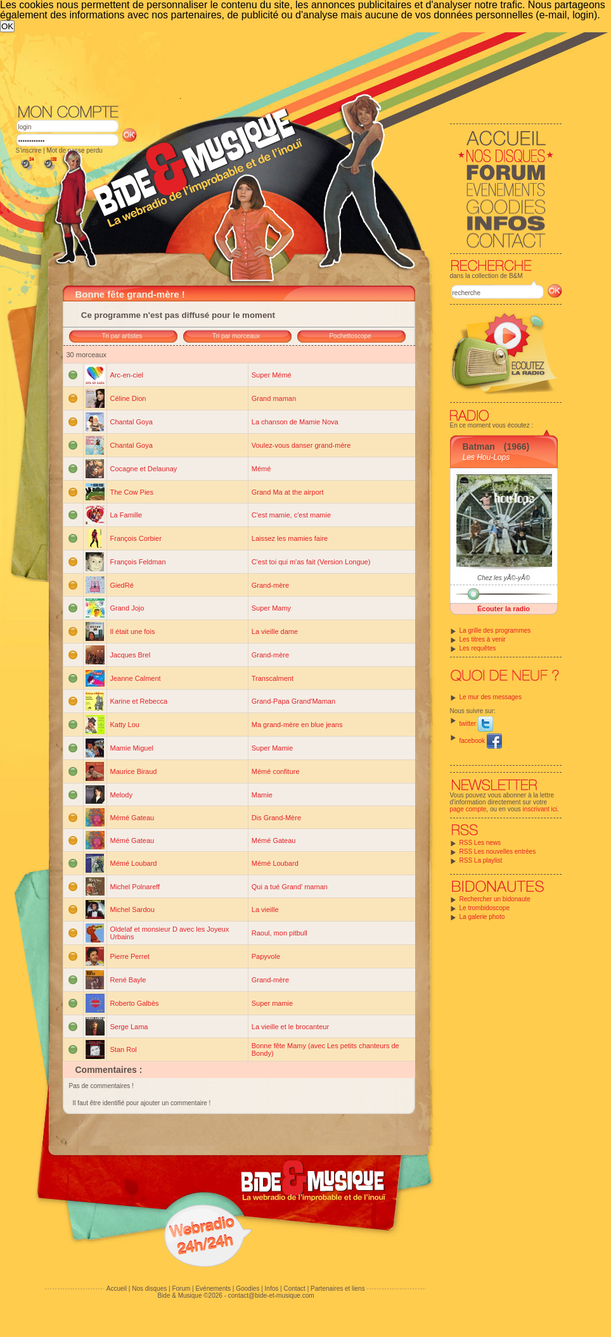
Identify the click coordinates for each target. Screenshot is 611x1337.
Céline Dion (128, 398)
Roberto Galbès (134, 1003)
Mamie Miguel (131, 748)
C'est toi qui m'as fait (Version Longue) (311, 562)
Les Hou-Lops (486, 457)
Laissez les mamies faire (290, 538)
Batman (479, 446)
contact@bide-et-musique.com (271, 1295)
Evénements (213, 1288)
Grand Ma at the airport (288, 492)
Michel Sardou (132, 909)
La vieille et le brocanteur (290, 1026)
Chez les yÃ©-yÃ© (503, 577)
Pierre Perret (130, 956)
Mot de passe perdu (74, 150)
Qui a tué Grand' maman (290, 886)
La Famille (126, 515)
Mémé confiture (276, 771)
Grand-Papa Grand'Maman (293, 701)
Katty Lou (124, 724)
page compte (468, 809)
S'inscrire (29, 150)
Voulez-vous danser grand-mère (301, 445)
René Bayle (128, 980)
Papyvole (266, 956)
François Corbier (136, 538)
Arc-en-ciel (127, 375)
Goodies (247, 1288)
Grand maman (274, 398)
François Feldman (138, 562)
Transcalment (272, 678)
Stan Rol (123, 1049)
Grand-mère (270, 585)
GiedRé (122, 585)
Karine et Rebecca (139, 701)
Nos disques (149, 1288)
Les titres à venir (483, 639)
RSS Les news (480, 842)
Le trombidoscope (485, 907)
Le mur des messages (491, 697)
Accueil (116, 1288)
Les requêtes (478, 648)
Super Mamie (272, 748)
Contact (294, 1288)
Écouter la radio (503, 608)
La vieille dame (275, 631)
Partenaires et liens (338, 1288)
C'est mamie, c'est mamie (291, 515)
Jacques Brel (130, 655)
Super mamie (272, 1003)
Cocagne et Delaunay (143, 468)
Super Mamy (271, 608)
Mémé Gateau (132, 817)
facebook (481, 740)
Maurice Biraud (133, 771)
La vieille (265, 909)
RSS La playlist (481, 860)
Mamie (262, 795)
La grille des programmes (495, 630)
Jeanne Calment (135, 678)
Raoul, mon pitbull (279, 933)
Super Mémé (272, 375)
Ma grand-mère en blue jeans (297, 724)
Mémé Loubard (133, 863)
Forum (181, 1288)
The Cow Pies (131, 492)
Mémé (261, 468)
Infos (272, 1288)
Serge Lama (129, 1026)
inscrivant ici (540, 809)
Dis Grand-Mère (276, 817)
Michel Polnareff (135, 886)
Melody (121, 795)
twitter (476, 723)
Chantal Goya (131, 422)
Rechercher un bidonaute (495, 899)
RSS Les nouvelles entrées (498, 851)
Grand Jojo (127, 608)
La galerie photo (482, 916)
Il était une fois (132, 631)
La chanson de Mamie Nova (295, 422)
